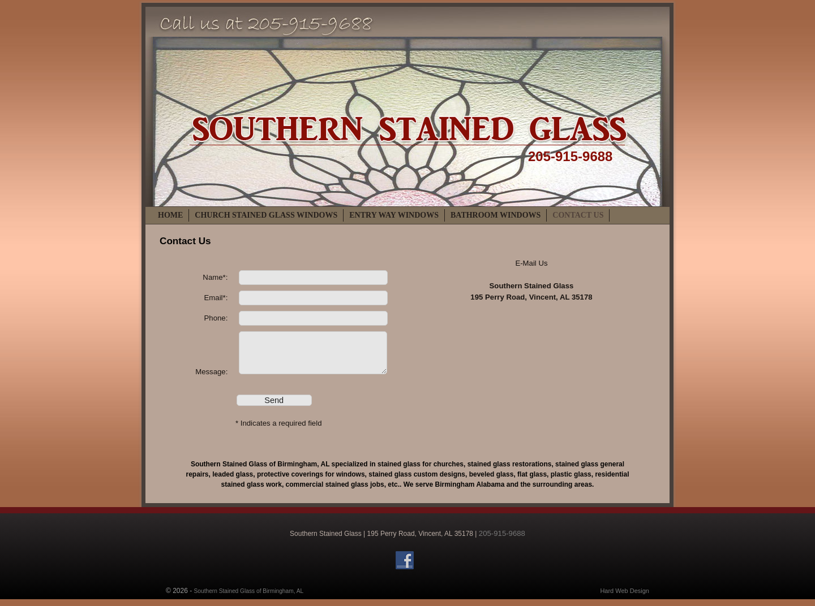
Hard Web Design (624, 596)
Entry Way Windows (394, 215)
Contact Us (577, 215)
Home (170, 215)
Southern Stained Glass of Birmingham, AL (249, 597)
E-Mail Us (531, 263)
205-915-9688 (570, 156)
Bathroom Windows (496, 215)
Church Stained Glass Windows (266, 215)
